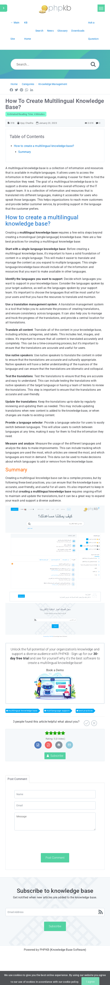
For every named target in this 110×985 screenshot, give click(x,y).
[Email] (55, 805)
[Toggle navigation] (101, 8)
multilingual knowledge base (38, 478)
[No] (93, 722)
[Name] (55, 794)
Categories (28, 84)
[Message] (55, 821)
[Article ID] (8, 123)
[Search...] (55, 64)
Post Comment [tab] (17, 779)
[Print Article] (59, 745)
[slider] (55, 733)
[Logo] (55, 8)
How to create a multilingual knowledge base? (44, 146)
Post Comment (55, 857)
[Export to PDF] (48, 745)
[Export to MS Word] (37, 745)
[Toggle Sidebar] (3, 8)
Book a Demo (55, 670)
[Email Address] (55, 912)
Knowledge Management (52, 84)
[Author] (18, 123)
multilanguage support (58, 710)
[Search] (93, 64)
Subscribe (55, 755)
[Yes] (86, 722)
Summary (24, 152)
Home (14, 84)
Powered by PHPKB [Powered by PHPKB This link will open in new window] (36, 949)
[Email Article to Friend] (69, 745)
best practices (86, 710)
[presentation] (41, 842)
